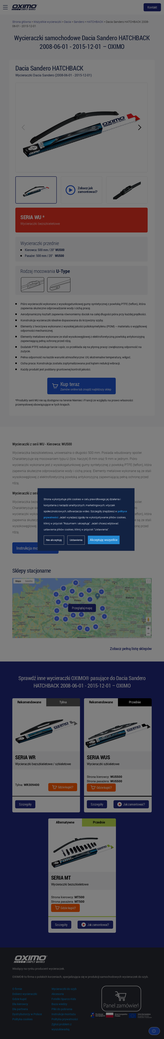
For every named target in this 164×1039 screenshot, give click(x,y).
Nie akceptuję (54, 540)
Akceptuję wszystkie (104, 540)
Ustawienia (76, 540)
